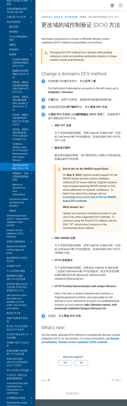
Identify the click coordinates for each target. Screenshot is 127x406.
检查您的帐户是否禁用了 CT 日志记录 (17, 245)
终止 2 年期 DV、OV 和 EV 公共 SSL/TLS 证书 (17, 380)
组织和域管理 (71, 17)
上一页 (46, 380)
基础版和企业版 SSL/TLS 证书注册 (16, 170)
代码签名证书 (20, 317)
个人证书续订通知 (20, 164)
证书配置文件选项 (20, 291)
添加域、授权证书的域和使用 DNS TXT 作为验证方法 (20, 12)
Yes (65, 362)
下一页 (114, 380)
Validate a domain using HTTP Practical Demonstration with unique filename (20, 44)
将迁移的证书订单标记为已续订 (17, 361)
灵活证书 (11, 349)
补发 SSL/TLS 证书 (20, 327)
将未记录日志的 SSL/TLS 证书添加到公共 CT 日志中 (17, 254)
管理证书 (58, 17)
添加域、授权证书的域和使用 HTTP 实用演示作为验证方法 (20, 27)
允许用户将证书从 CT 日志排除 (20, 229)
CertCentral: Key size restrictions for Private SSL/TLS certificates (17, 281)
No (81, 362)
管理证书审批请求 (20, 134)
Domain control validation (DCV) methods (20, 126)
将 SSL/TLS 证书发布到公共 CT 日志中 (20, 220)
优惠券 (10, 354)
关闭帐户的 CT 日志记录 (18, 237)
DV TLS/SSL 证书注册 (20, 263)
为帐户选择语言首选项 (17, 213)
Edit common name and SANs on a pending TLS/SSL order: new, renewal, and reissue (17, 194)
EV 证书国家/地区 (16, 344)
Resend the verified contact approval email (16, 142)
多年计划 (11, 372)
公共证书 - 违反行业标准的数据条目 (17, 270)
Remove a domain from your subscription (19, 82)
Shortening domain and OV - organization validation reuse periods (18, 113)
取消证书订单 (14, 206)
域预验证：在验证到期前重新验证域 (22, 69)
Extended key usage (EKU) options (20, 297)
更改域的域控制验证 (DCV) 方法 (20, 60)
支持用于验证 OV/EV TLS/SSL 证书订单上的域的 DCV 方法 (20, 180)
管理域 (83, 17)
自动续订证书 (20, 159)
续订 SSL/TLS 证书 (16, 304)
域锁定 (12, 103)
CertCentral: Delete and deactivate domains (21, 95)
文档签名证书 (20, 322)
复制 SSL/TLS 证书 (20, 331)
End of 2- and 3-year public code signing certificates (17, 391)
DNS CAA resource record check (20, 338)
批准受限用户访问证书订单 (17, 152)
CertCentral (46, 17)
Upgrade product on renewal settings (17, 310)
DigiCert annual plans (17, 367)
